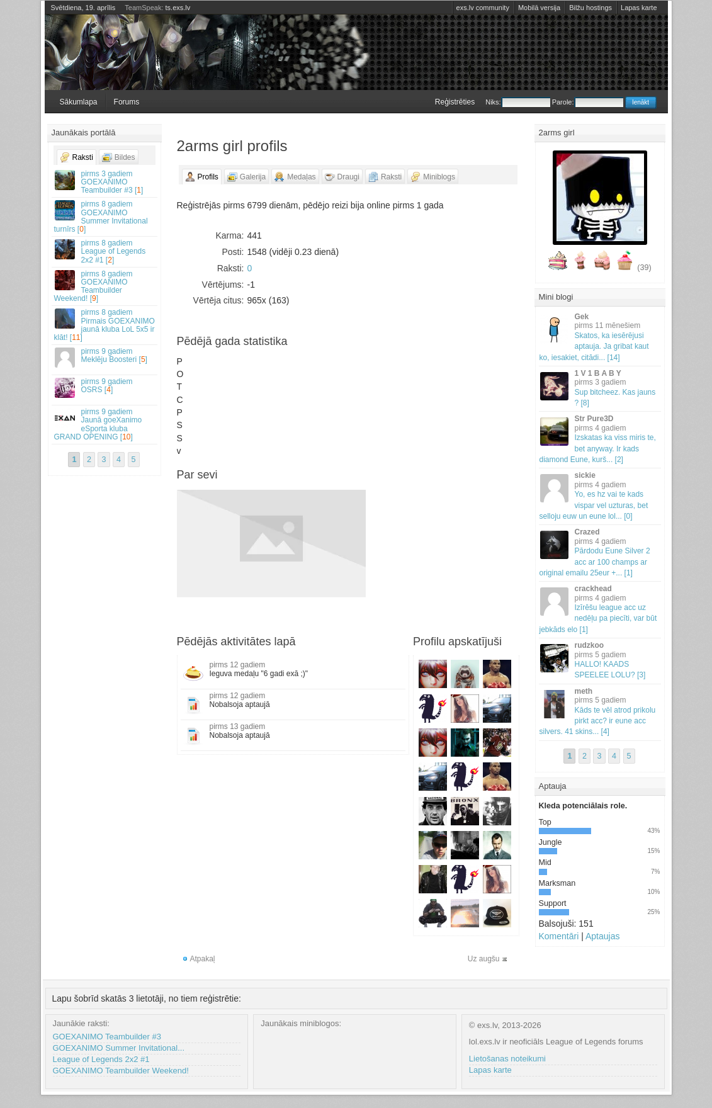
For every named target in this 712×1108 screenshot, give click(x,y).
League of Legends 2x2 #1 (101, 1059)
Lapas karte (639, 7)
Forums (127, 102)
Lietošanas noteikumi (507, 1058)
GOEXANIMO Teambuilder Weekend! (121, 1070)
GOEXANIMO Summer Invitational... (119, 1048)
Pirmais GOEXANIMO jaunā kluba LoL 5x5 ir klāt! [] (105, 325)
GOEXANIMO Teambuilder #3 (107, 1036)
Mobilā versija (539, 7)
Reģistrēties (455, 102)
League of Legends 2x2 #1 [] (105, 251)
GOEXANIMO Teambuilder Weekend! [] (105, 286)
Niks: (517, 102)
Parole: (587, 102)
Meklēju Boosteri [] (105, 357)
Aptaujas (602, 936)
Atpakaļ (202, 958)
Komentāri (559, 936)
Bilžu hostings (590, 7)
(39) (644, 267)
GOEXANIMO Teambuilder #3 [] (105, 182)
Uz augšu (484, 958)
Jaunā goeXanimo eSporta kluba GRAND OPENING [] (105, 424)
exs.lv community (482, 7)
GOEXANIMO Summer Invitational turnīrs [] (105, 217)
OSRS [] (105, 387)
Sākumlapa (79, 102)
